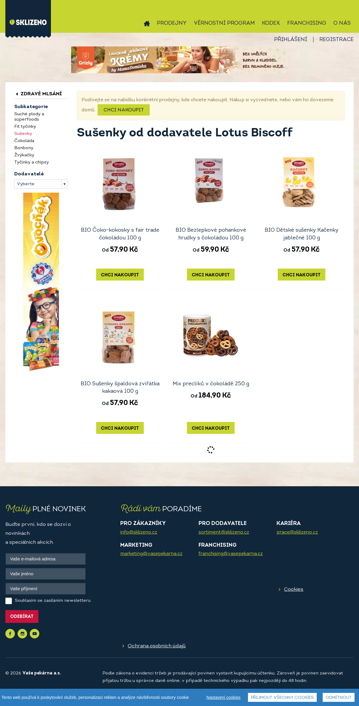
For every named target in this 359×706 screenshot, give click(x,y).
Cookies (293, 589)
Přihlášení (290, 40)
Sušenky (23, 134)
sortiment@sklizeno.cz (224, 532)
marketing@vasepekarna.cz (151, 553)
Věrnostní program (224, 23)
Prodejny (172, 23)
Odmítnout (339, 698)
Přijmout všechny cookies (282, 698)
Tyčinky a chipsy (31, 162)
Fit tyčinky (25, 126)
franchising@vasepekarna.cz (231, 553)
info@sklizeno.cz (138, 532)
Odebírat (22, 617)
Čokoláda (24, 141)
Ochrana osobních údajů (157, 646)
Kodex (271, 23)
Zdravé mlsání (38, 93)
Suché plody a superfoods (29, 117)
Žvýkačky (24, 155)
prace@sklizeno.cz (297, 532)
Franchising (306, 23)
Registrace (336, 40)
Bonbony (23, 148)
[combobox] (41, 184)
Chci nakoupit (124, 110)
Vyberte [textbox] (26, 184)
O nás (342, 23)
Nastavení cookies (224, 697)
